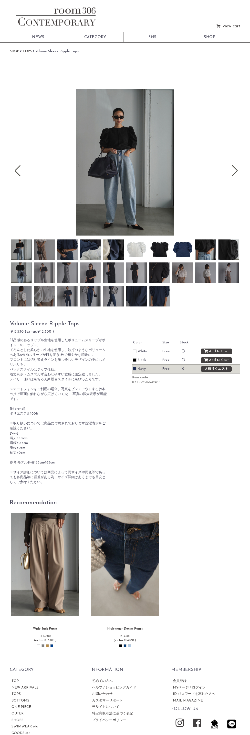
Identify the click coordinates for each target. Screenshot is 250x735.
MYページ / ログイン (189, 688)
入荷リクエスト (216, 369)
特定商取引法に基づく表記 (112, 713)
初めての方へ (102, 681)
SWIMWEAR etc (24, 726)
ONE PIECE (21, 707)
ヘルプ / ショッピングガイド (114, 688)
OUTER (17, 713)
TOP (15, 681)
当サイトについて (105, 707)
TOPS (16, 694)
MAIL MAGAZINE (188, 700)
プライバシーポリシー (109, 720)
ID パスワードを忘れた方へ (194, 694)
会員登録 (180, 681)
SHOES (17, 720)
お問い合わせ (102, 694)
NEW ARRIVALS (25, 688)
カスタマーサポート (107, 700)
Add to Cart (216, 351)
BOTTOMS (20, 700)
